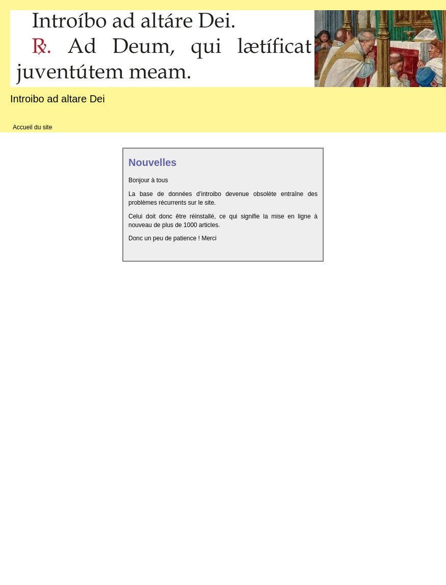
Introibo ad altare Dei (57, 98)
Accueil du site (32, 127)
